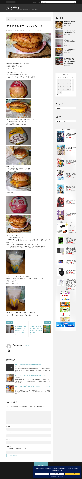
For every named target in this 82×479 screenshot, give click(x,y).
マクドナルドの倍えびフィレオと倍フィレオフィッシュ (31, 375)
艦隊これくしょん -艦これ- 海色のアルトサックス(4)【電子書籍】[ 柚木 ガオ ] (73, 187)
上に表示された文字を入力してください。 (17, 448)
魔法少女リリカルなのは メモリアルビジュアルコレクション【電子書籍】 (73, 174)
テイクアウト (21, 30)
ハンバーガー (28, 30)
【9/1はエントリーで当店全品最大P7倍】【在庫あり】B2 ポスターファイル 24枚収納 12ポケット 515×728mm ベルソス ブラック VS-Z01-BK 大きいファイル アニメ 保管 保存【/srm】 (73, 250)
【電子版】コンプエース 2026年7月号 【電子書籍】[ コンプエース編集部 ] (73, 134)
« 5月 (58, 94)
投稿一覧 (27, 345)
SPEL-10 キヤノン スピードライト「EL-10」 (73, 271)
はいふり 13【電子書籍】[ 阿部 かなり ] (73, 148)
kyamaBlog (12, 7)
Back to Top (41, 465)
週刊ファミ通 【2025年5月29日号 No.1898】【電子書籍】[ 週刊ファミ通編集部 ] (73, 161)
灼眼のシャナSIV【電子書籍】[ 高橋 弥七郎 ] (73, 201)
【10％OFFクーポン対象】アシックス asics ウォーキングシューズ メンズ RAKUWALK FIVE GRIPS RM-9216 (74, 227)
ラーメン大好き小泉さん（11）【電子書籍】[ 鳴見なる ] (73, 214)
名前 (8, 426)
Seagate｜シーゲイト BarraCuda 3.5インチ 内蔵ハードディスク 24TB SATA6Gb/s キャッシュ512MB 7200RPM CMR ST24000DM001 (73, 239)
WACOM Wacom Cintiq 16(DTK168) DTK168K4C (71, 261)
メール (8, 432)
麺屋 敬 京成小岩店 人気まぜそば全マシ (44, 2)
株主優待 (40, 30)
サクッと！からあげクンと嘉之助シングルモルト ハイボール (32, 386)
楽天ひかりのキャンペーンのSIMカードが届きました (69, 41)
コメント (8, 409)
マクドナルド (34, 30)
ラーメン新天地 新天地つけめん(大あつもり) (28, 364)
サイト (8, 439)
